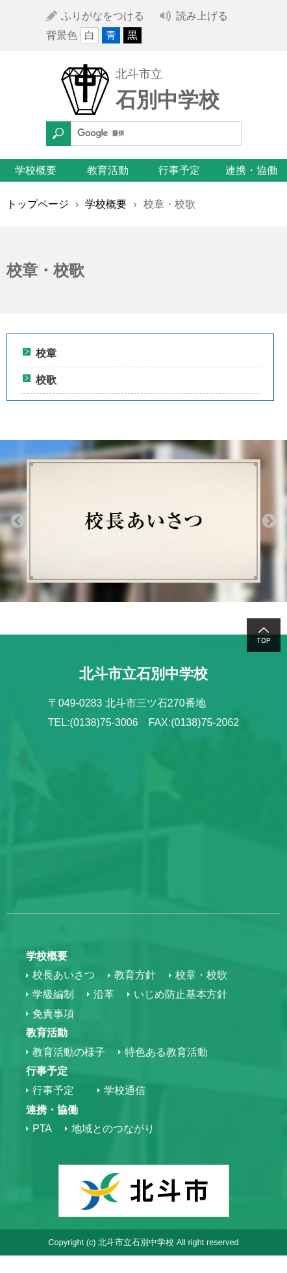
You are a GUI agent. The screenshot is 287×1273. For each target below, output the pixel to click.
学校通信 (124, 1090)
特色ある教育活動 (166, 1052)
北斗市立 (139, 73)
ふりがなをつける (102, 15)
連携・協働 (251, 170)
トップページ (37, 204)
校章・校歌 (201, 974)
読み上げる (202, 15)
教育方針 (135, 974)
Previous (18, 521)
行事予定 (179, 170)
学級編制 (53, 994)
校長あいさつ (63, 974)
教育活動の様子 (68, 1052)
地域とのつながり (113, 1128)
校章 (46, 353)
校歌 (46, 379)
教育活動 (108, 170)
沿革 (104, 994)
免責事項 (53, 1013)
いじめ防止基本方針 (180, 994)
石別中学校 (167, 100)
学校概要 (35, 170)
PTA (42, 1128)
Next (269, 521)
